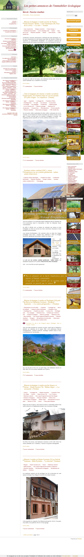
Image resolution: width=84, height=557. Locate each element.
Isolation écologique (32, 314)
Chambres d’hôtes (50, 101)
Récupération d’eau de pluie (44, 318)
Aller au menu (55, 1)
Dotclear (80, 538)
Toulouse (31, 470)
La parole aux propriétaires (9, 30)
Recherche (70, 11)
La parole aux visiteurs (10, 32)
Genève (33, 394)
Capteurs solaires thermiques (31, 177)
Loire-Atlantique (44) (43, 30)
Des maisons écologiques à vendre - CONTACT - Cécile (9, 87)
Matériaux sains (56, 314)
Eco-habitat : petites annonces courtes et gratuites (8, 44)
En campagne (35, 104)
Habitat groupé (53, 104)
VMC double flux (54, 110)
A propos (14, 22)
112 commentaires (28, 160)
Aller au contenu (47, 1)
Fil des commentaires (35, 15)
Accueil (14, 21)
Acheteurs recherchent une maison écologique (9, 42)
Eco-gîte (36, 102)
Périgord (32, 318)
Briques (26, 464)
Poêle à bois (52, 397)
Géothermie (44, 104)
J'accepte (75, 556)
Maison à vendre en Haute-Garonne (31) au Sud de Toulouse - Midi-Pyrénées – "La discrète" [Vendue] (42, 460)
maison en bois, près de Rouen (56, 243)
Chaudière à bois (52, 309)
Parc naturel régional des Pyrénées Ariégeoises (45, 466)
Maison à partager (41, 106)
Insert (44, 464)
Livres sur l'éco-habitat (10, 69)
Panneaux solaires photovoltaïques (72, 181)
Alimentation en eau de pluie (31, 307)
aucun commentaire (29, 449)
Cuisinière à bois (55, 392)
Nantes (53, 30)
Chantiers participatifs (11, 47)
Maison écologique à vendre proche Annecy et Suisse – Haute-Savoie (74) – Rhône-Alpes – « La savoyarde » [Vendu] (41, 387)
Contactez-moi (12, 23)
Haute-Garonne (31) (35, 464)
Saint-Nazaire (52, 32)
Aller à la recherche (63, 1)
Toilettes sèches (72, 192)
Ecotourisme (52, 102)
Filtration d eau (40, 312)
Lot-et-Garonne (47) (29, 106)
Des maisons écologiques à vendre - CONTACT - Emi (9, 93)
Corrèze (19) (49, 311)
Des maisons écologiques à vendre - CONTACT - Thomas (9, 84)
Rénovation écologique (41, 110)
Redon (44, 32)
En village (26, 394)
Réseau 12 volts (32, 401)
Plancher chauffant (35, 32)
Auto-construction (28, 29)
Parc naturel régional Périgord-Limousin (43, 316)
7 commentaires (28, 86)
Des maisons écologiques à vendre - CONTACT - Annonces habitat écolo (9, 90)
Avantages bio (40, 101)
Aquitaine (31, 101)
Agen (25, 101)
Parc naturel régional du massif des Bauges (46, 396)
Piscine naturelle (55, 108)
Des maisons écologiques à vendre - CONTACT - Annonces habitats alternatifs (9, 81)
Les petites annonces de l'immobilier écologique (52, 5)
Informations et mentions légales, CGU (10, 73)
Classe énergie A (51, 29)
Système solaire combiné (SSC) (39, 320)
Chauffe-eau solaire (46, 177)
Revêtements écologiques (30, 399)
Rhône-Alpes (42, 399)
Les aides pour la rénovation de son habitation (9, 59)
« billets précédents (28, 535)
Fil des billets (26, 15)
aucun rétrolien (39, 86)
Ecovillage (26, 104)
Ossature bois (35, 108)
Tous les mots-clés (71, 194)
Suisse (40, 401)
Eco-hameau (44, 102)
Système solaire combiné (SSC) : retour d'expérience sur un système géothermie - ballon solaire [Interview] (41, 172)
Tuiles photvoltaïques (49, 401)
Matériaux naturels (28, 396)
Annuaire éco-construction (9, 68)
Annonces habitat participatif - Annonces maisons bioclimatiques (9, 96)
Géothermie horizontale (30, 30)
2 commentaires (28, 290)
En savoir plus (66, 556)
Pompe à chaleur (47, 179)
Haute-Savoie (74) (42, 394)
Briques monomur (39, 29)
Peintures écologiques (29, 397)
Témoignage (40, 181)
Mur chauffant (27, 316)
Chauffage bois (27, 102)
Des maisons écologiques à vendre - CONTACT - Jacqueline (9, 102)
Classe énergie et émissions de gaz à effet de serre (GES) (9, 61)
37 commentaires (28, 375)
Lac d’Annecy (53, 394)
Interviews (13, 57)
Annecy (26, 392)
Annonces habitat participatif (9, 46)
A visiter (14, 71)
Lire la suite (26, 83)
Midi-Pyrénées (27, 466)
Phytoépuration (45, 108)
